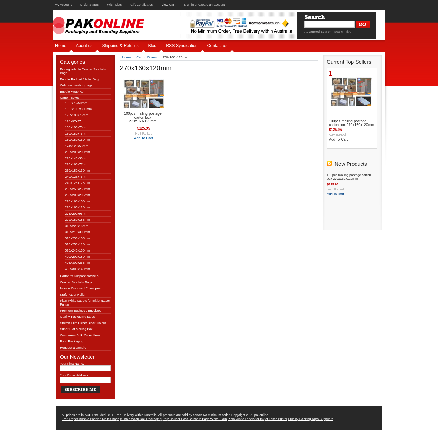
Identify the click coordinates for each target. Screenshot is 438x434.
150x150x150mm (77, 139)
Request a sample (73, 347)
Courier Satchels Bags (76, 282)
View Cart (168, 4)
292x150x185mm (77, 219)
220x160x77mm (76, 164)
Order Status (89, 4)
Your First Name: (72, 363)
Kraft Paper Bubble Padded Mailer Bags (90, 419)
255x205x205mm (77, 195)
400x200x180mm (77, 256)
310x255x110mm (77, 244)
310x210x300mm (77, 232)
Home (126, 57)
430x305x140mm (77, 269)
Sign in (189, 4)
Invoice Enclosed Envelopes (80, 288)
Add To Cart (143, 138)
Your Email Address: (74, 375)
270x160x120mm (77, 207)
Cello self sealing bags (76, 85)
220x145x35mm (76, 158)
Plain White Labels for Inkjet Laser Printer (257, 419)
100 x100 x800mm (78, 109)
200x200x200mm (77, 152)
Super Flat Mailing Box (76, 329)
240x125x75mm (76, 176)
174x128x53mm (76, 146)
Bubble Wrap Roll (72, 91)
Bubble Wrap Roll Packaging (141, 419)
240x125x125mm (77, 183)
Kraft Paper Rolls (72, 294)
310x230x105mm (77, 238)
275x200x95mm (76, 213)
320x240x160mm (77, 250)
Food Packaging (71, 341)
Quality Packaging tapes (77, 316)
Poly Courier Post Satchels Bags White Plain (195, 419)
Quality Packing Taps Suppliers (310, 419)
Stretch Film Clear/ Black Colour (83, 323)
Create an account (211, 4)
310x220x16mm (76, 226)
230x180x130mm (77, 170)
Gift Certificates (141, 4)
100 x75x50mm (76, 103)
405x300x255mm (77, 263)
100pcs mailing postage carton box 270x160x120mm (143, 117)
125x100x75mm (76, 115)
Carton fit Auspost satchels (79, 276)
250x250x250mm (77, 189)
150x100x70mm (76, 127)
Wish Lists (114, 4)
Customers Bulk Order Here (80, 335)
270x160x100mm (77, 201)
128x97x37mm (75, 121)
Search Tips (342, 31)
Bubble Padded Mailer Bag (79, 79)
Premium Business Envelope (80, 310)
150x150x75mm (76, 133)
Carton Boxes (70, 97)
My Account (63, 4)
